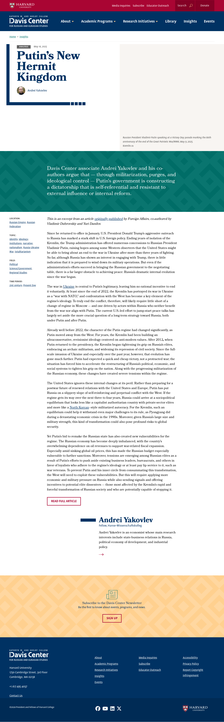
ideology (23, 239)
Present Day (29, 285)
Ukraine (69, 287)
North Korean (79, 407)
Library (170, 21)
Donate (204, 5)
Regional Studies (18, 272)
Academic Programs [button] (97, 21)
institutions (15, 243)
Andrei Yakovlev (37, 90)
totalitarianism (23, 251)
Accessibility (190, 657)
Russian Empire (17, 222)
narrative (28, 243)
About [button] (66, 21)
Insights (190, 21)
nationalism (15, 247)
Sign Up (112, 618)
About (98, 657)
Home (12, 37)
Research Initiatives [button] (139, 21)
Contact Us (16, 695)
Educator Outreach (158, 5)
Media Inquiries (121, 5)
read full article (64, 501)
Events (209, 21)
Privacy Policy (191, 663)
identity (13, 239)
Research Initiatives (106, 670)
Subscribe (138, 5)
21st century (15, 285)
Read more (138, 554)
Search (182, 5)
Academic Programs (106, 663)
